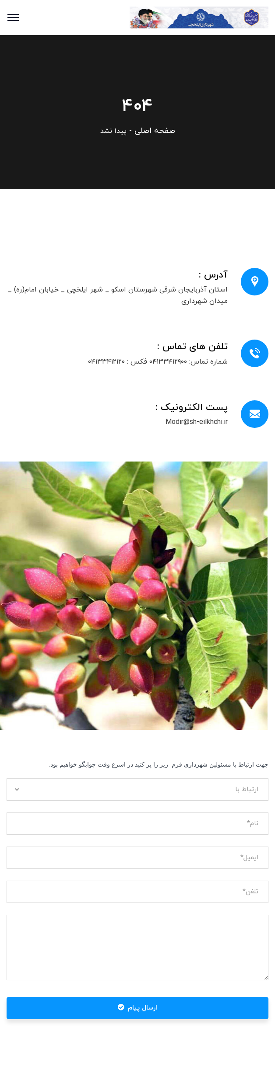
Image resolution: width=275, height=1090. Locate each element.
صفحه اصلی (154, 130)
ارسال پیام (137, 1008)
